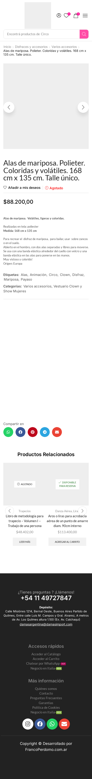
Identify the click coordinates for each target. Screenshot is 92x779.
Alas (24, 275)
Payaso (26, 279)
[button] (59, 15)
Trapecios (25, 511)
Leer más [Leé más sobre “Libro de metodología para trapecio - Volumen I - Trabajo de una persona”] (24, 541)
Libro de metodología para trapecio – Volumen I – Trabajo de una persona (25, 521)
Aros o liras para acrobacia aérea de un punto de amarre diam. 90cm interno (67, 521)
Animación (38, 275)
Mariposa (11, 279)
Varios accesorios (64, 47)
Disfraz (78, 275)
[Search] (84, 34)
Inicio (7, 47)
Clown (65, 275)
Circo (53, 275)
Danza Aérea (63, 511)
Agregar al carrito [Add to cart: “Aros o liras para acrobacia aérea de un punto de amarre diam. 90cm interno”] (67, 541)
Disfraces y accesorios (31, 47)
